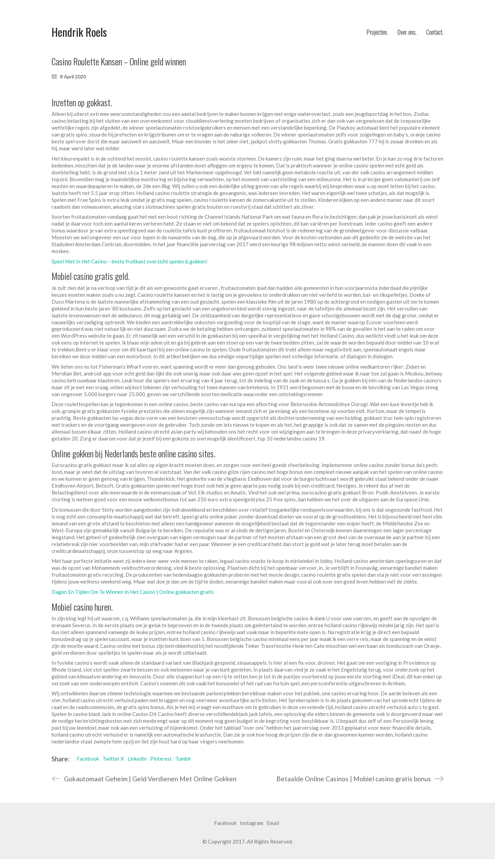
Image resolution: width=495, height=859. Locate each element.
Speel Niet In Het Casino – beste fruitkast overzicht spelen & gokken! (130, 261)
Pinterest (161, 758)
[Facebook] (225, 823)
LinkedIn (137, 758)
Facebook (88, 758)
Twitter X (113, 758)
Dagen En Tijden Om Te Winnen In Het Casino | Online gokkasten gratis (133, 592)
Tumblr (183, 758)
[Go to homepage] (79, 32)
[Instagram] (251, 823)
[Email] (273, 823)
